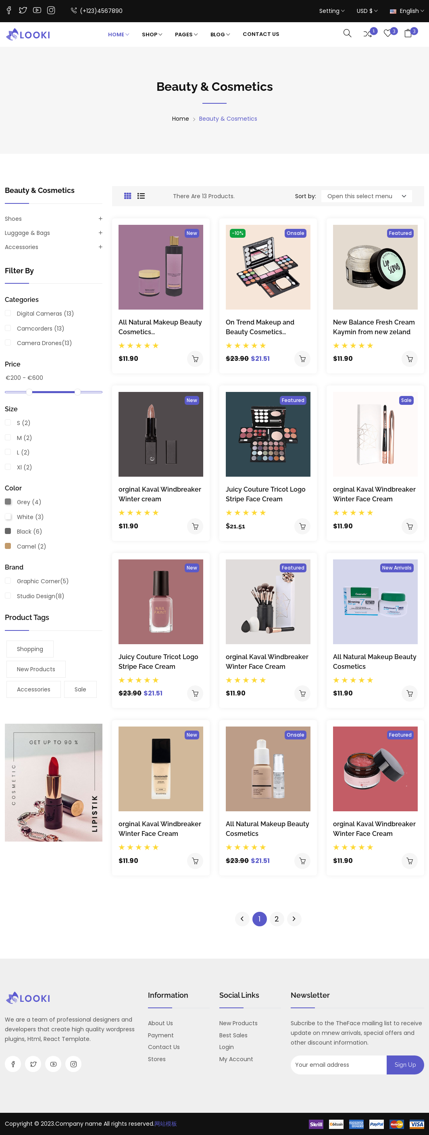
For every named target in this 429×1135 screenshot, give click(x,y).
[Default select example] (366, 196)
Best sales (233, 1035)
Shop (152, 34)
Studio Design (41, 596)
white (30, 517)
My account (236, 1059)
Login (226, 1047)
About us (160, 1023)
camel (31, 546)
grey (29, 502)
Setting (332, 11)
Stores (157, 1059)
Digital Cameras (45, 313)
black (29, 531)
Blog (220, 34)
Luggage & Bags (27, 233)
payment (161, 1035)
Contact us (164, 1047)
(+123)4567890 (97, 11)
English (407, 11)
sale (80, 689)
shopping (30, 649)
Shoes (13, 219)
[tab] (127, 196)
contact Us (261, 34)
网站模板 (165, 1124)
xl (24, 467)
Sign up (405, 1065)
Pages (186, 34)
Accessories (21, 247)
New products (36, 669)
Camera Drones (44, 343)
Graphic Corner (43, 581)
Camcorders (41, 328)
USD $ (367, 11)
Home (118, 34)
